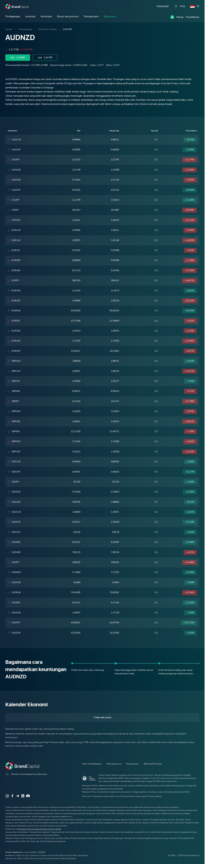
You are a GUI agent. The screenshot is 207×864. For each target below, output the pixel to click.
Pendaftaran (192, 17)
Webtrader (162, 6)
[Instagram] (7, 796)
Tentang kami (91, 16)
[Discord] (28, 796)
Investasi (30, 16)
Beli (18, 57)
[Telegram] (18, 796)
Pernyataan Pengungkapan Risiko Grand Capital (39, 829)
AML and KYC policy (153, 764)
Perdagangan (12, 16)
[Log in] (172, 17)
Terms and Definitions (92, 764)
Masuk (180, 17)
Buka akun (110, 16)
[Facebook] (12, 796)
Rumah (8, 29)
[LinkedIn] (23, 796)
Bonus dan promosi (68, 16)
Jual (45, 57)
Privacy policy (132, 764)
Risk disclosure (114, 764)
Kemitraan (46, 16)
